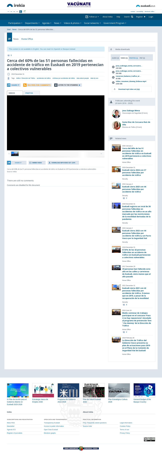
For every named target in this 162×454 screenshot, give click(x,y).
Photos (133, 58)
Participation (15, 23)
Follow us (94, 16)
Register (139, 16)
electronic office (149, 11)
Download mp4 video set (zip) (63, 163)
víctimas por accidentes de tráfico (63, 78)
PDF (142, 58)
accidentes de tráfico (44, 78)
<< (8, 11)
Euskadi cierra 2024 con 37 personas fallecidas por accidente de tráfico (134, 172)
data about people (83, 78)
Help (118, 16)
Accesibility (140, 11)
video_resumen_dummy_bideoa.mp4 (131, 81)
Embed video (37, 163)
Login (151, 16)
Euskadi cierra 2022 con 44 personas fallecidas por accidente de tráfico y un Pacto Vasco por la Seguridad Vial (136, 234)
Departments (32, 23)
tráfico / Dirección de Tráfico (25, 78)
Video (124, 58)
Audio (115, 58)
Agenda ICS (11, 430)
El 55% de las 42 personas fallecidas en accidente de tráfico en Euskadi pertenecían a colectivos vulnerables (136, 254)
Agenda (46, 23)
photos (29, 93)
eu (14, 11)
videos (12, 93)
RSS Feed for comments (39, 85)
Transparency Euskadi (52, 423)
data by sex (94, 78)
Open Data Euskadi (51, 430)
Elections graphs (50, 433)
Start (9, 29)
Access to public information (54, 426)
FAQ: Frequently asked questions (94, 423)
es (11, 11)
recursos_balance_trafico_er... (128, 76)
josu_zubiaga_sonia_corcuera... (129, 66)
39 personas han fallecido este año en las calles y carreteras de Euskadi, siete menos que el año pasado (136, 273)
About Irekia (108, 16)
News (57, 23)
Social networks (92, 23)
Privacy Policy (125, 433)
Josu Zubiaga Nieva (131, 110)
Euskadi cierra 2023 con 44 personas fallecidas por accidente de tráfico (134, 189)
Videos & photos (72, 23)
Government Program (115, 23)
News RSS (11, 423)
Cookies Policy (125, 426)
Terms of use (124, 430)
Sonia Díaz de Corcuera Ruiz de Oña (136, 123)
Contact (133, 11)
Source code (87, 426)
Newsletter (11, 426)
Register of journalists (14, 433)
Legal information (126, 423)
